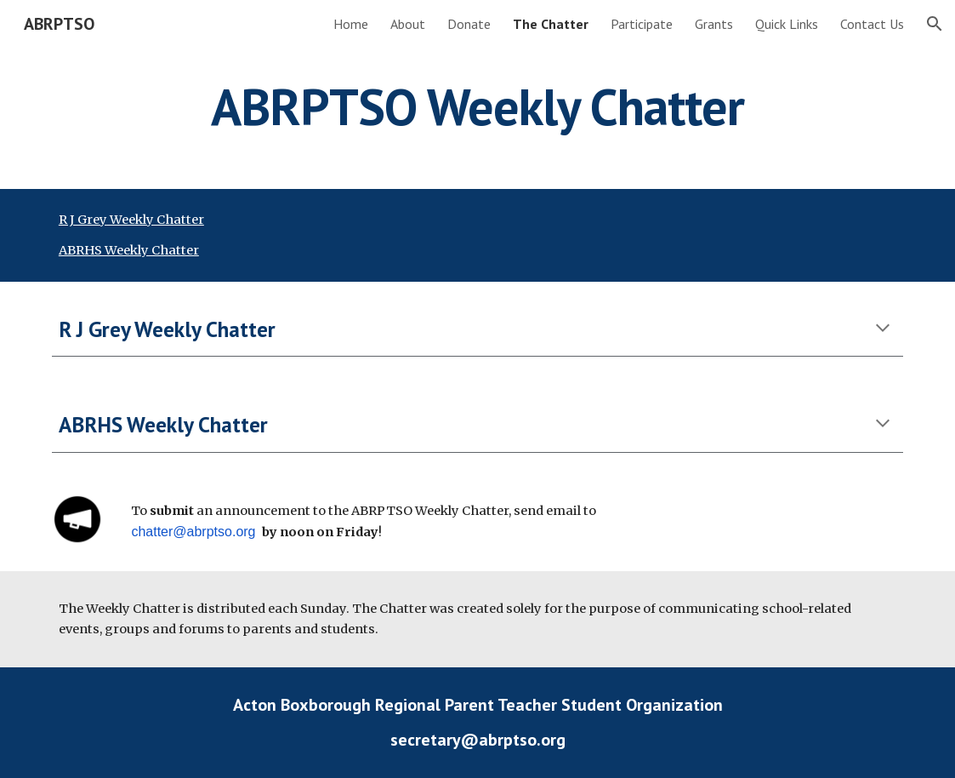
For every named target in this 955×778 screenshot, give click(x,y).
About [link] (407, 23)
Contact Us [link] (872, 23)
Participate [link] (642, 23)
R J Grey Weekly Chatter (131, 219)
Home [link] (350, 23)
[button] (934, 23)
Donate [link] (469, 23)
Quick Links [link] (786, 23)
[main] (477, 106)
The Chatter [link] (550, 23)
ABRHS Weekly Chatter (129, 250)
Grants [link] (714, 23)
